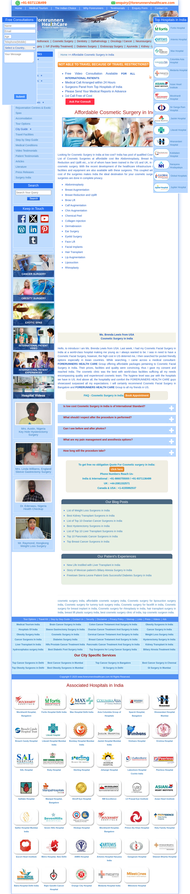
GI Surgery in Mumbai (159, 668)
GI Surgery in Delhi (113, 668)
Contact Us (161, 8)
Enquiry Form (140, 8)
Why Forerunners (93, 8)
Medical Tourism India (28, 624)
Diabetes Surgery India (65, 639)
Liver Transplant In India (28, 644)
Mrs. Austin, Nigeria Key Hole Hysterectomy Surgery (33, 431)
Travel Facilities (25, 134)
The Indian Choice (65, 8)
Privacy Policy (117, 619)
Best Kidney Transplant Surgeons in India (91, 515)
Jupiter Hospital (169, 187)
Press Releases (25, 172)
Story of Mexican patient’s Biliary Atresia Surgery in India (99, 570)
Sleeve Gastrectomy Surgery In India (65, 629)
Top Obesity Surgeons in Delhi (28, 668)
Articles (20, 161)
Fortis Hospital (169, 28)
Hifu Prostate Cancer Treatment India (65, 644)
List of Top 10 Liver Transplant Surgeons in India (94, 531)
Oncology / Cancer (121, 41)
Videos (156, 619)
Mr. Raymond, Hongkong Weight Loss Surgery (33, 544)
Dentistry (82, 41)
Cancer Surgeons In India (28, 639)
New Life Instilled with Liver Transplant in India (93, 564)
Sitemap (130, 619)
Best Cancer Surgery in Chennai (159, 663)
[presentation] (19, 78)
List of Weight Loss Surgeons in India (88, 510)
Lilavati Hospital (169, 130)
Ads (164, 619)
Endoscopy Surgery (111, 46)
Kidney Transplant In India (159, 644)
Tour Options (23, 123)
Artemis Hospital (170, 39)
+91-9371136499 (33, 3)
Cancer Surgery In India (159, 629)
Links (139, 619)
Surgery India (23, 177)
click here (117, 469)
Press (148, 619)
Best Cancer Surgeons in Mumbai (65, 663)
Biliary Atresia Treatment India (159, 649)
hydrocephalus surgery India (28, 649)
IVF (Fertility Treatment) (59, 46)
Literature (21, 166)
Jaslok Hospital (169, 118)
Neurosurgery (143, 41)
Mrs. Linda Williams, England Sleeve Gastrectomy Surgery (33, 470)
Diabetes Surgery (87, 46)
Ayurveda (132, 46)
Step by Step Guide (27, 139)
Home (18, 8)
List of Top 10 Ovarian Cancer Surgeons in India (94, 520)
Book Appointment (137, 395)
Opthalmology (99, 41)
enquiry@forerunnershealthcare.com (145, 3)
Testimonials (118, 8)
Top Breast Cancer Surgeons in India (88, 541)
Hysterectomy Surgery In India (159, 639)
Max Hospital (168, 51)
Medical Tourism (38, 8)
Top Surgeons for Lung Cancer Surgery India (113, 649)
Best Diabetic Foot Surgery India (65, 649)
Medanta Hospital (178, 70)
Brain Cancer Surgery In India (65, 624)
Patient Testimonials (27, 156)
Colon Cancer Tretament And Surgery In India (113, 624)
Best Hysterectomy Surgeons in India (88, 526)
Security (90, 619)
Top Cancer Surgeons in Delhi (28, 663)
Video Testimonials (26, 150)
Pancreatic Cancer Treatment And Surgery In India (113, 644)
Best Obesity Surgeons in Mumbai (65, 668)
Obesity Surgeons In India (159, 624)
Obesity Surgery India (28, 634)
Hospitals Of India (28, 629)
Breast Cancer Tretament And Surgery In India (113, 639)
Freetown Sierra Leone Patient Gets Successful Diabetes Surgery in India (109, 575)
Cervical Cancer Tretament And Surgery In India (113, 634)
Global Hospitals (170, 176)
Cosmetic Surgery (63, 41)
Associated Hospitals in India (95, 685)
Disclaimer (102, 619)
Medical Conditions (26, 145)
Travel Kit (43, 619)
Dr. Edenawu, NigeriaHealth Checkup (33, 507)
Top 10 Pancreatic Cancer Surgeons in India (92, 536)
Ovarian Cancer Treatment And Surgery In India (113, 629)
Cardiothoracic (40, 41)
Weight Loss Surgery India (159, 634)
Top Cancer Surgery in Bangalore (113, 663)
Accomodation (24, 118)
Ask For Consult (80, 101)
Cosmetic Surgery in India (65, 634)
